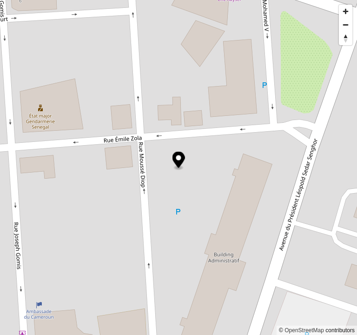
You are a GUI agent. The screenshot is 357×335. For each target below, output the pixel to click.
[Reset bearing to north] (345, 38)
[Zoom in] (345, 11)
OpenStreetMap (304, 330)
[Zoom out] (345, 25)
